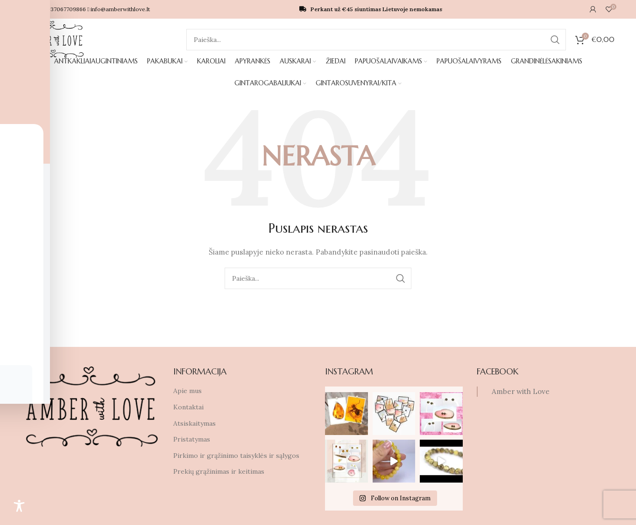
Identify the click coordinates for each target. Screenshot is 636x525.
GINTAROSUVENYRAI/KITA (548, 72)
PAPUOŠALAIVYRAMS (393, 72)
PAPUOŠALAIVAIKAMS (340, 72)
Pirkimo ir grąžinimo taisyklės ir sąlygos (236, 456)
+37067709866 (83, 9)
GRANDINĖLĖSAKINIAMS (441, 72)
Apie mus (187, 391)
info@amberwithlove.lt (137, 9)
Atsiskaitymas (194, 423)
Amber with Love (521, 391)
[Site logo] (52, 39)
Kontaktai (188, 407)
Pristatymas (191, 439)
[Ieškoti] (376, 39)
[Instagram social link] (9, 271)
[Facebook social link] (9, 253)
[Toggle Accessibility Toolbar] (19, 506)
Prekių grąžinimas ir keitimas (218, 472)
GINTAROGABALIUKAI (490, 72)
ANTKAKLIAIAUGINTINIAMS (80, 72)
